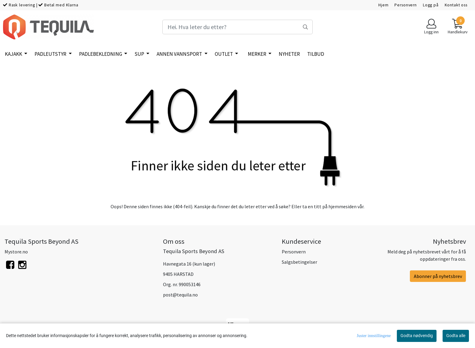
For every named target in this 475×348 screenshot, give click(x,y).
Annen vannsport (180, 54)
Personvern (405, 5)
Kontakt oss (456, 5)
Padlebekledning (101, 54)
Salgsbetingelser (299, 262)
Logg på (431, 5)
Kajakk (14, 54)
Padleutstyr (51, 54)
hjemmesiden (342, 206)
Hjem (383, 5)
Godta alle (455, 335)
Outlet (224, 54)
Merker (257, 54)
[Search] (237, 27)
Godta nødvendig (416, 335)
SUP (140, 54)
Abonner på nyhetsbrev (438, 276)
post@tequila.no (180, 295)
